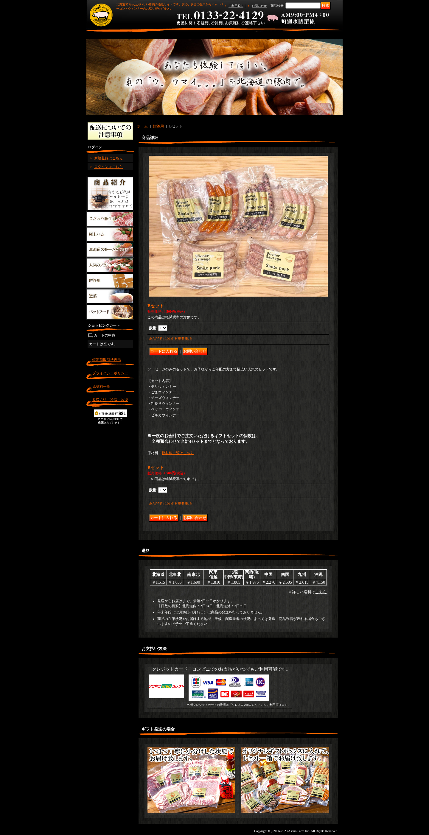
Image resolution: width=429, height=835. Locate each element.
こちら (321, 592)
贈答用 (158, 126)
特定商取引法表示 (106, 360)
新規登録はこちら (108, 158)
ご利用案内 (236, 5)
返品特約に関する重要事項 (170, 339)
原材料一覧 (101, 386)
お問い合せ (259, 5)
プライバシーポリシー (110, 373)
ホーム (142, 126)
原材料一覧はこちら (178, 453)
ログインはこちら (108, 167)
